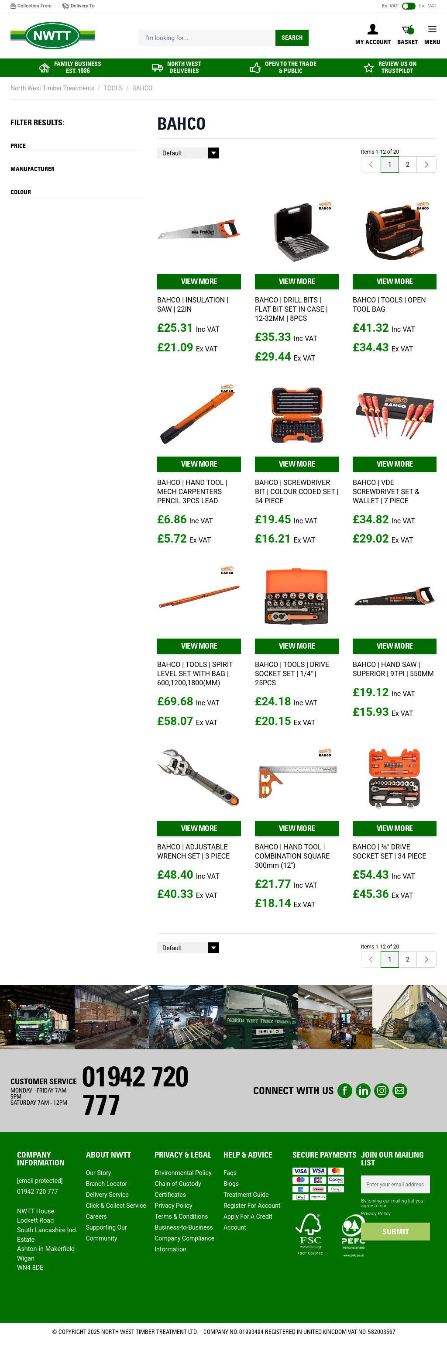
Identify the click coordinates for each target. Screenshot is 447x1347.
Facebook (344, 1090)
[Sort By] (188, 153)
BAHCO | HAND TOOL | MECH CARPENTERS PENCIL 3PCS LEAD (192, 491)
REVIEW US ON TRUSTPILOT (397, 67)
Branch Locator (106, 1183)
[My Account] (373, 35)
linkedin (363, 1090)
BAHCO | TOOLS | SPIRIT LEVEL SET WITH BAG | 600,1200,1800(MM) (195, 673)
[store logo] (52, 36)
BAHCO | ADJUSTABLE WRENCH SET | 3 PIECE (193, 851)
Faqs (230, 1172)
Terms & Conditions (181, 1216)
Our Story (98, 1172)
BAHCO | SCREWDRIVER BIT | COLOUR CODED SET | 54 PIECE (296, 491)
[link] (371, 164)
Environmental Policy (183, 1172)
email (399, 1090)
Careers (96, 1216)
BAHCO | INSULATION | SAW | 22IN (192, 304)
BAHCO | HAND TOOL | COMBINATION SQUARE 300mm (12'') (292, 856)
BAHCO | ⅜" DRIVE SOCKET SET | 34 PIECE (389, 851)
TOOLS (113, 88)
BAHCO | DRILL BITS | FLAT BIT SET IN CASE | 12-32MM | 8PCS (291, 309)
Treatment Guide (246, 1194)
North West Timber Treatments (52, 88)
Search (292, 37)
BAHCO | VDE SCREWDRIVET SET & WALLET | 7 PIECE (386, 491)
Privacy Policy (173, 1205)
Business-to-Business (184, 1227)
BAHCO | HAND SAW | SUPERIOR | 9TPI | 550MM (393, 669)
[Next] (426, 164)
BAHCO (142, 88)
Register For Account (252, 1205)
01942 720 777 (135, 1090)
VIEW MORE (199, 281)
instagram (381, 1090)
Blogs (231, 1183)
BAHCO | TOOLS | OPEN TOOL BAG (389, 304)
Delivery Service (107, 1194)
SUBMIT (395, 1232)
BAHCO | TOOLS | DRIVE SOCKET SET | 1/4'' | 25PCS (292, 673)
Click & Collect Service (116, 1205)
